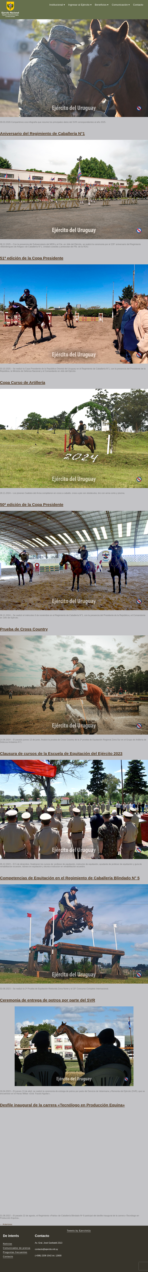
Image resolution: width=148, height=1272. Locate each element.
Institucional (56, 4)
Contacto (138, 4)
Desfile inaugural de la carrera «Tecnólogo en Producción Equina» (62, 1105)
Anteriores (6, 1224)
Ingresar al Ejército (79, 4)
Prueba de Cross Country (24, 629)
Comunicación (120, 4)
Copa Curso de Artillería (22, 382)
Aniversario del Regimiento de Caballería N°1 (42, 133)
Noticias (7, 1244)
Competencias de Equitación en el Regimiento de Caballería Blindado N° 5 (70, 878)
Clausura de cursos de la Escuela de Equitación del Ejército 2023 (61, 753)
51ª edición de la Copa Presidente (31, 258)
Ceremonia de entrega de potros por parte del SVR (47, 1000)
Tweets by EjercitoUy (79, 1231)
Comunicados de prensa (16, 1248)
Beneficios (101, 4)
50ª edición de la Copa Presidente (31, 504)
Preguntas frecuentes (15, 1252)
